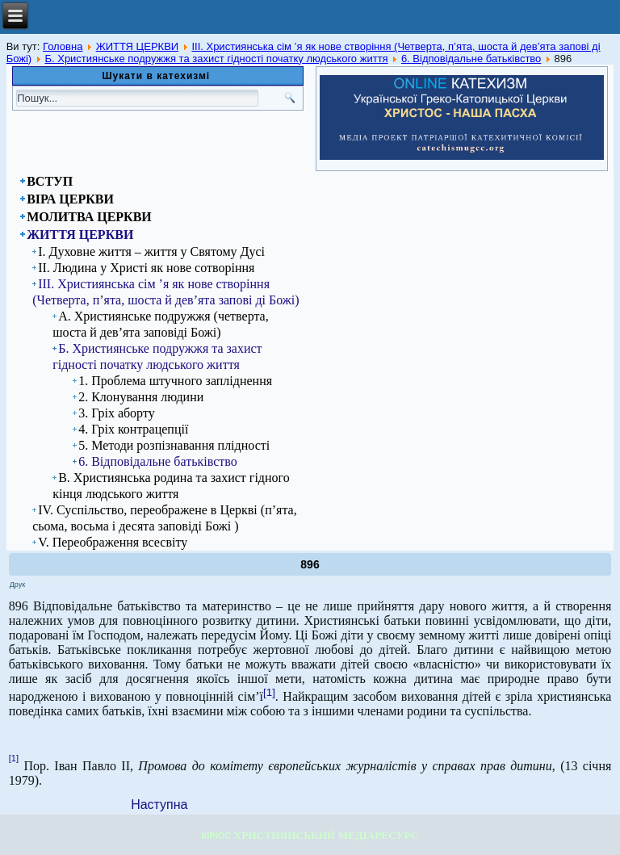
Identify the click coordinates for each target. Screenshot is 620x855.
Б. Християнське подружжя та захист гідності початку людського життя (216, 58)
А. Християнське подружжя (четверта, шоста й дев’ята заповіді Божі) (160, 324)
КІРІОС (217, 835)
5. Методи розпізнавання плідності (174, 445)
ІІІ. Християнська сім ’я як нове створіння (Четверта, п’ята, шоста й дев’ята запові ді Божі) (165, 292)
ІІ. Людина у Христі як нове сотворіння (146, 268)
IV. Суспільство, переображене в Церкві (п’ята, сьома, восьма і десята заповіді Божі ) (164, 518)
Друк (17, 584)
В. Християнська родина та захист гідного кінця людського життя (171, 486)
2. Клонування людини (140, 397)
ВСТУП (50, 181)
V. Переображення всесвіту (112, 542)
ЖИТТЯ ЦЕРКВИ (137, 46)
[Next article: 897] (159, 804)
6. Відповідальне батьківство (471, 58)
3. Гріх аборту (116, 413)
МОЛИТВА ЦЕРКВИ (89, 217)
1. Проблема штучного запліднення (175, 381)
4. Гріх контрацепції (133, 429)
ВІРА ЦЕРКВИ (70, 199)
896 (309, 564)
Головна (62, 46)
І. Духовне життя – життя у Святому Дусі (151, 251)
